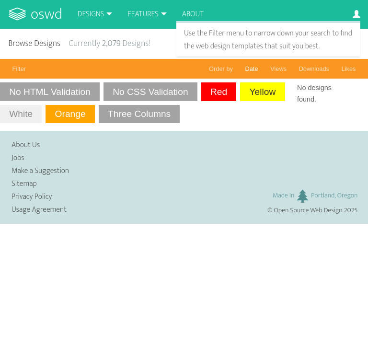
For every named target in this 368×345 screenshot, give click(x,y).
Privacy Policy (32, 196)
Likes (349, 68)
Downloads (314, 68)
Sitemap (24, 183)
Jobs (18, 157)
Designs (91, 14)
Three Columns (139, 114)
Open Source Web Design (308, 210)
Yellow (263, 92)
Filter (19, 68)
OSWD (46, 14)
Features (143, 14)
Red (218, 92)
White (21, 114)
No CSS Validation (150, 92)
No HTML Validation (50, 92)
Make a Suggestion (40, 170)
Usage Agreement (39, 209)
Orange (70, 114)
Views (278, 68)
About (193, 14)
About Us (26, 144)
